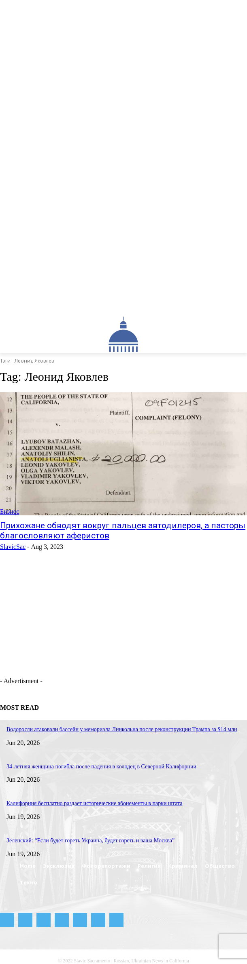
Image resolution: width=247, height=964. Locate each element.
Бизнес (9, 511)
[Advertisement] (103, 632)
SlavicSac (13, 546)
